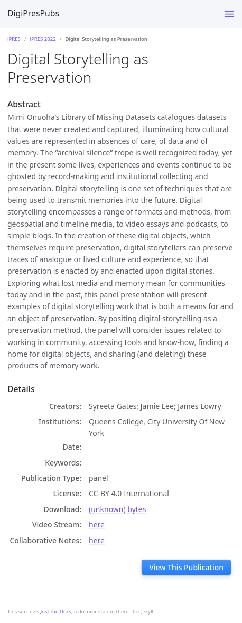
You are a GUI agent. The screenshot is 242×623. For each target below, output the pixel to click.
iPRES (14, 38)
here (97, 524)
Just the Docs (55, 611)
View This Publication (186, 567)
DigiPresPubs (33, 13)
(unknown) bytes (117, 509)
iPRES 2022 (42, 38)
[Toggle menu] (229, 14)
